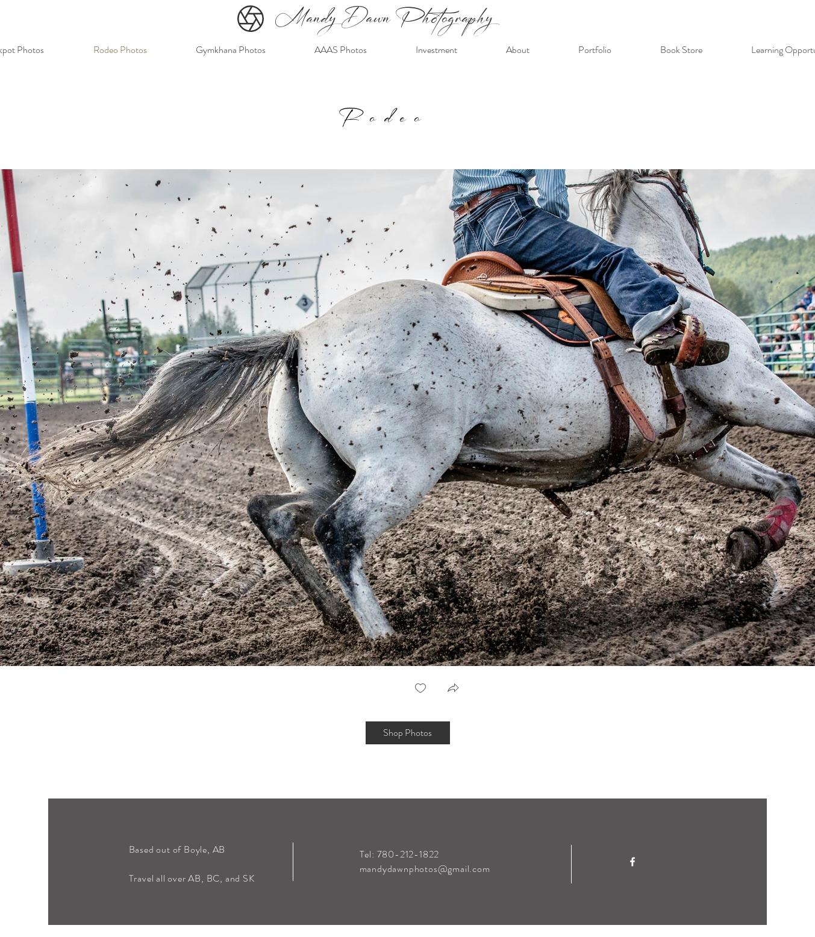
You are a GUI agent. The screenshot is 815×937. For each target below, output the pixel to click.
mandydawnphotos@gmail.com (425, 869)
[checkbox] (420, 689)
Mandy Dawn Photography (384, 20)
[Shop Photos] (408, 733)
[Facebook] (632, 862)
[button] (453, 689)
